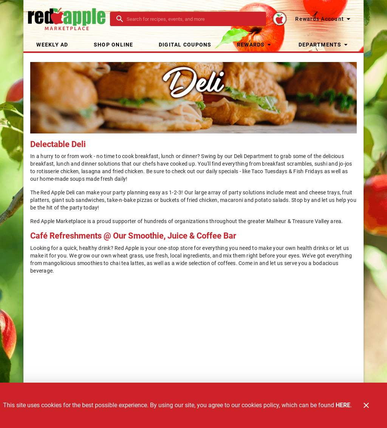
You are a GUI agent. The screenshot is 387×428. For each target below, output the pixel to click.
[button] (255, 44)
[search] (193, 19)
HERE (343, 405)
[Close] (366, 405)
